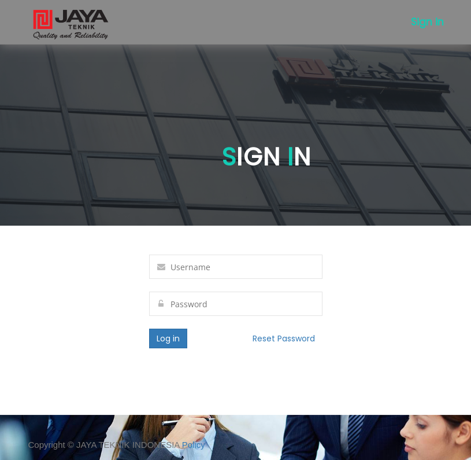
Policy (193, 445)
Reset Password (284, 338)
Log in (168, 338)
